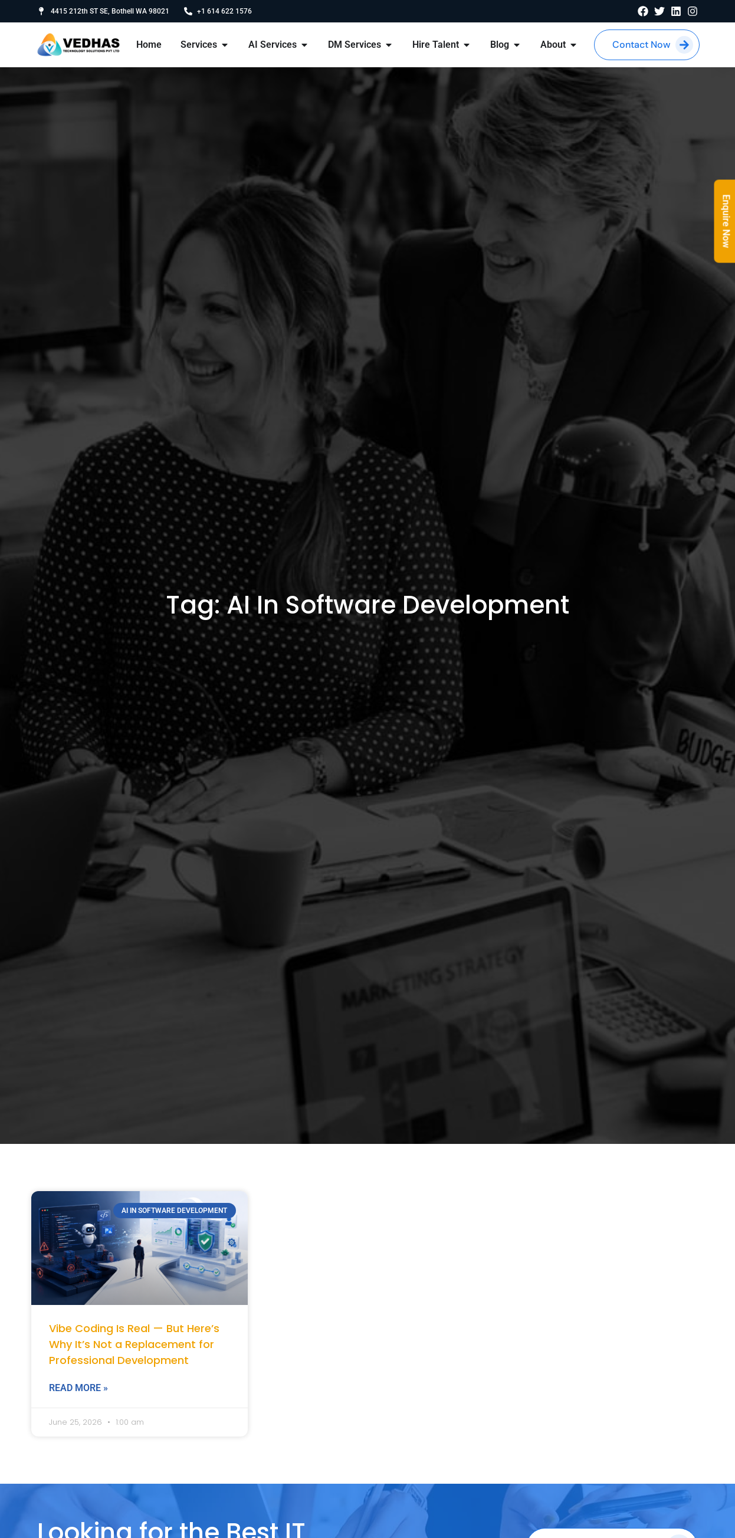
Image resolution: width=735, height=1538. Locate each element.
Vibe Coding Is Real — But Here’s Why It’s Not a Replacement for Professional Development (134, 1344)
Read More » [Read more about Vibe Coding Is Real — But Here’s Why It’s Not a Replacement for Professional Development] (78, 1387)
